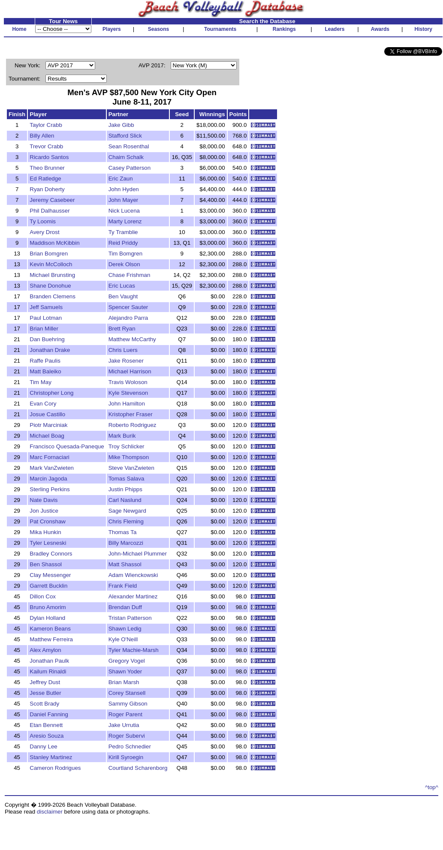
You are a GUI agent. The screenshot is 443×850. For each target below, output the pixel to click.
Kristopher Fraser (130, 414)
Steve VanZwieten (131, 468)
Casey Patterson (129, 168)
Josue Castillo (47, 414)
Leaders (334, 29)
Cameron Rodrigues (55, 768)
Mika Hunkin (45, 532)
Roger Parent (125, 714)
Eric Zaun (120, 178)
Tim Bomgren (125, 253)
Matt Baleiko (45, 371)
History (423, 29)
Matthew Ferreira (51, 639)
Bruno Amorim (48, 607)
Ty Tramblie (123, 232)
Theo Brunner (47, 168)
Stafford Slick (125, 135)
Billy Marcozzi (125, 543)
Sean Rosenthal (128, 146)
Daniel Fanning (49, 714)
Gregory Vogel (126, 661)
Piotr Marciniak (48, 425)
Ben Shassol (46, 564)
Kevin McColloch (51, 264)
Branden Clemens (52, 296)
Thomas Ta (122, 532)
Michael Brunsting (52, 275)
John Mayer (123, 200)
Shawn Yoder (125, 671)
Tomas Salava (126, 478)
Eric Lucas (121, 285)
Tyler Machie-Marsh (133, 650)
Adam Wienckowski (133, 575)
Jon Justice (44, 511)
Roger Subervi (126, 736)
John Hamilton (126, 403)
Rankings (284, 29)
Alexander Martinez (133, 596)
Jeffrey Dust (45, 682)
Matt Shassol (125, 564)
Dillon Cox (43, 596)
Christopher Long (51, 393)
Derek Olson (124, 264)
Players (111, 29)
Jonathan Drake (50, 350)
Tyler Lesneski (48, 543)
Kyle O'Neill (123, 639)
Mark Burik (122, 436)
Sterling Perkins (49, 489)
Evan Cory (43, 403)
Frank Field (122, 586)
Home (19, 29)
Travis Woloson (128, 382)
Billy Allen (42, 135)
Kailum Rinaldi (48, 671)
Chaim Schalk (126, 157)
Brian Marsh (123, 682)
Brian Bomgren (49, 253)
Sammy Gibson (128, 703)
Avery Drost (44, 232)
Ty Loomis (43, 221)
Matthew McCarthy (132, 339)
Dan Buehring (47, 339)
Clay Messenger (50, 575)
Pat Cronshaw (48, 521)
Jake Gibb (121, 125)
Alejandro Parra (128, 318)
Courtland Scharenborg (138, 768)
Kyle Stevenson (128, 393)
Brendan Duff (125, 607)
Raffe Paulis (45, 360)
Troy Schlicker (126, 446)
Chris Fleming (126, 521)
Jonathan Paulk (49, 661)
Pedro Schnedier (129, 746)
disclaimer (50, 811)
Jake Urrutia (123, 725)
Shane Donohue (50, 285)
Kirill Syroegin (125, 757)
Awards (380, 29)
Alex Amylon (45, 650)
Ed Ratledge (45, 178)
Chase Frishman (129, 275)
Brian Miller (44, 328)
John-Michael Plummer (137, 553)
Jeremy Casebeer (52, 200)
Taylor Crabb (46, 125)
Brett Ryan (122, 328)
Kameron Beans (50, 628)
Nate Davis (43, 500)
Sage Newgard (127, 511)
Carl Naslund (125, 500)
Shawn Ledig (125, 628)
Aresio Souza (46, 736)
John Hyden (123, 189)
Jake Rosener (126, 360)
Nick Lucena (124, 210)
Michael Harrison (129, 371)
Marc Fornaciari (49, 457)
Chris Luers (123, 350)
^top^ (431, 787)
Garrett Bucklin (48, 586)
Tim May (40, 382)
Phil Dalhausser (49, 210)
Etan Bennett (46, 725)
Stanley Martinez (51, 757)
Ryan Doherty (47, 189)
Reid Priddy (123, 243)
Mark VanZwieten (52, 468)
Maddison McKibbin (54, 243)
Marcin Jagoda (48, 478)
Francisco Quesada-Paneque (67, 446)
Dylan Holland (47, 618)
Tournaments (220, 29)
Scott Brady (44, 703)
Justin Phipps (125, 489)
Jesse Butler (45, 693)
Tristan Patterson (130, 618)
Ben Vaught (123, 296)
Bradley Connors (51, 553)
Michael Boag (47, 436)
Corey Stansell (127, 693)
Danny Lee (43, 746)
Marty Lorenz (125, 221)
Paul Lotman (46, 318)
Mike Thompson (128, 457)
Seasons (158, 29)
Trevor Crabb (46, 146)
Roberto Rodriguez (132, 425)
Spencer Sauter (128, 307)
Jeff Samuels (46, 307)
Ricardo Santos (49, 157)
